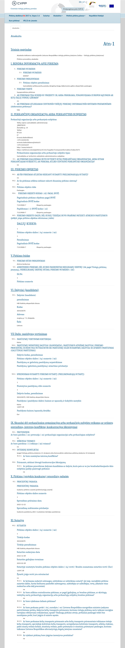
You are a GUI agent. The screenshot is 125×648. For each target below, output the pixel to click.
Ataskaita (15, 28)
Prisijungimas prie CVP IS (73, 9)
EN (80, 2)
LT (84, 2)
